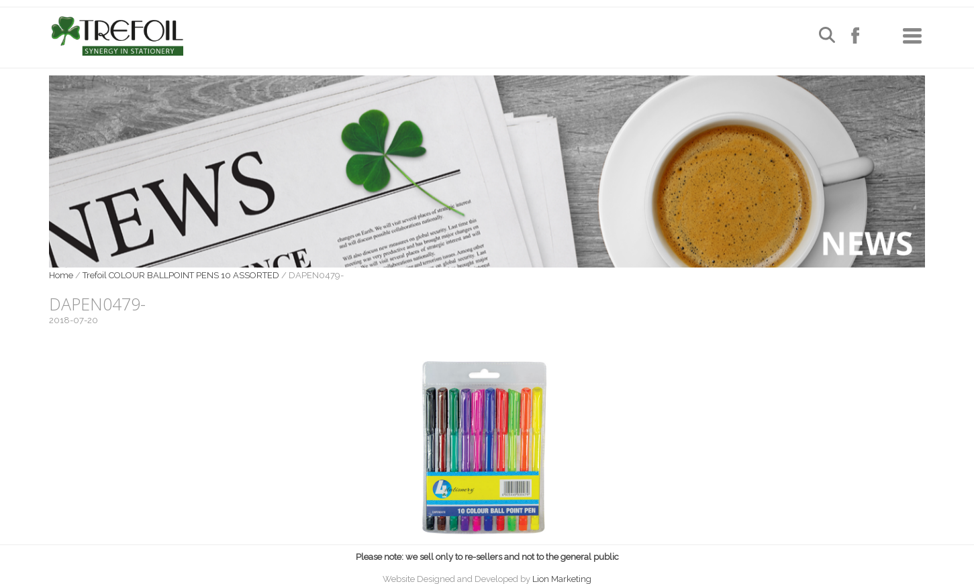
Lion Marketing (561, 579)
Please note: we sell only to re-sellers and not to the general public (487, 557)
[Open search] (827, 36)
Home (61, 275)
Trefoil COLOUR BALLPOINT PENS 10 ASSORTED (181, 275)
